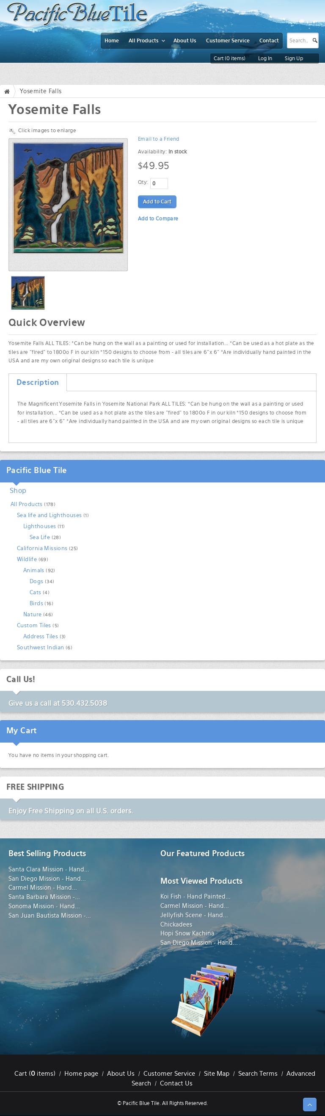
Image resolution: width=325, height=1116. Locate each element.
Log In (265, 58)
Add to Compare (158, 219)
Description (38, 382)
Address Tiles (40, 636)
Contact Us (176, 1083)
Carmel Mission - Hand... (42, 887)
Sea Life (40, 537)
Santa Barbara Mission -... (44, 896)
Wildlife (27, 559)
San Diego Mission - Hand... (47, 878)
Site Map (216, 1073)
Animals (33, 570)
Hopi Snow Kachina (187, 933)
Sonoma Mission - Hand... (44, 906)
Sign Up (294, 58)
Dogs (37, 581)
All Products (27, 504)
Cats (35, 592)
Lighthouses (39, 526)
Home (9, 91)
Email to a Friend (158, 139)
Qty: (143, 182)
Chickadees (176, 924)
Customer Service (169, 1073)
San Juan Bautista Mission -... (49, 915)
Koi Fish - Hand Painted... (195, 896)
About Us (121, 1073)
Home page (81, 1073)
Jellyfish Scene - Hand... (194, 915)
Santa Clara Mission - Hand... (48, 869)
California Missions (42, 548)
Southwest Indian (40, 647)
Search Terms (258, 1073)
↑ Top (310, 1104)
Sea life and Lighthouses (49, 515)
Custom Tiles (34, 625)
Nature (32, 614)
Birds (36, 603)
